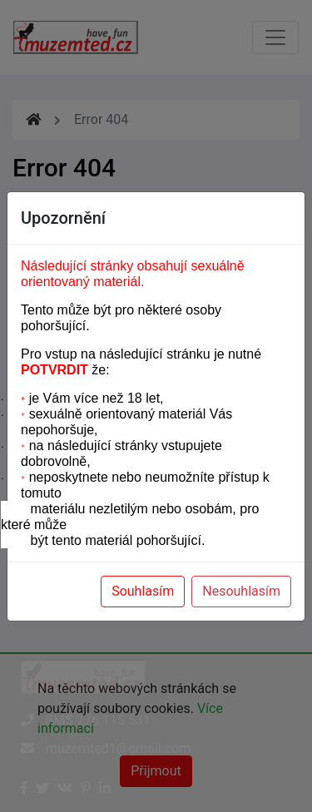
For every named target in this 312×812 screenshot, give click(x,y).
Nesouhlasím (241, 591)
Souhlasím (142, 591)
